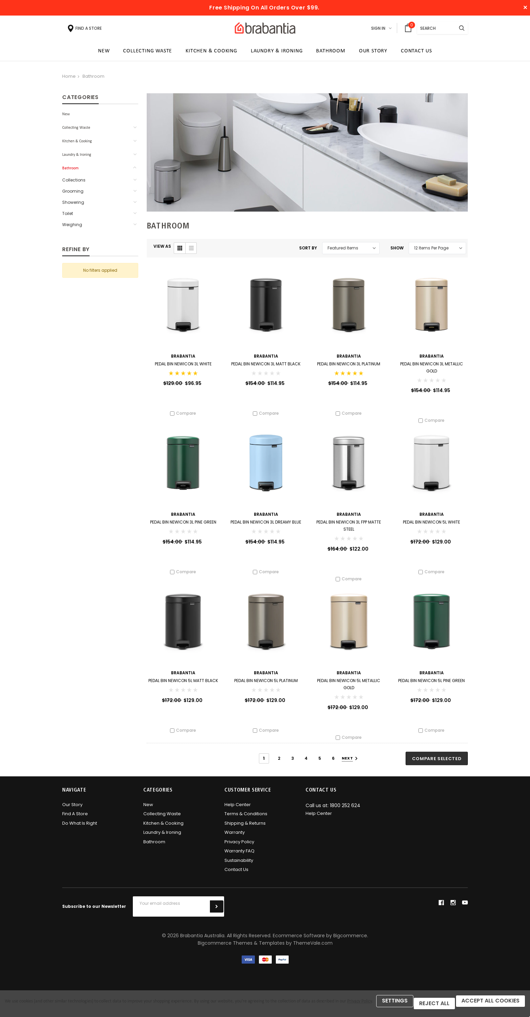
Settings (27, 1006)
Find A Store (75, 820)
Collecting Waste (76, 130)
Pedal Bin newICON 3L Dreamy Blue (266, 526)
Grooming (72, 193)
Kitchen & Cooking (77, 144)
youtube (465, 909)
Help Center (237, 811)
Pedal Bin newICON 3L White (183, 366)
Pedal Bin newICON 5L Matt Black (183, 685)
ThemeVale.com (313, 949)
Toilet (67, 216)
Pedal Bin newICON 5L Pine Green (431, 685)
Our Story (72, 811)
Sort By (308, 250)
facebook (441, 909)
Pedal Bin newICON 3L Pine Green (183, 526)
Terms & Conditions (245, 820)
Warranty (234, 839)
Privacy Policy (239, 848)
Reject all (71, 1006)
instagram (453, 909)
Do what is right (79, 829)
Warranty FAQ (239, 857)
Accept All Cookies (133, 1006)
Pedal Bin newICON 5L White (431, 526)
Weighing (72, 227)
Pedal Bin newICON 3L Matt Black (265, 366)
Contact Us (236, 876)
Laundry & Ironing (76, 157)
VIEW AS (162, 248)
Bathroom (93, 78)
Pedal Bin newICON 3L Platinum (348, 366)
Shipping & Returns (245, 829)
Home (69, 78)
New (66, 117)
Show (397, 250)
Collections (74, 182)
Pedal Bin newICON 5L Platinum (266, 685)
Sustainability (238, 867)
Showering (73, 205)
